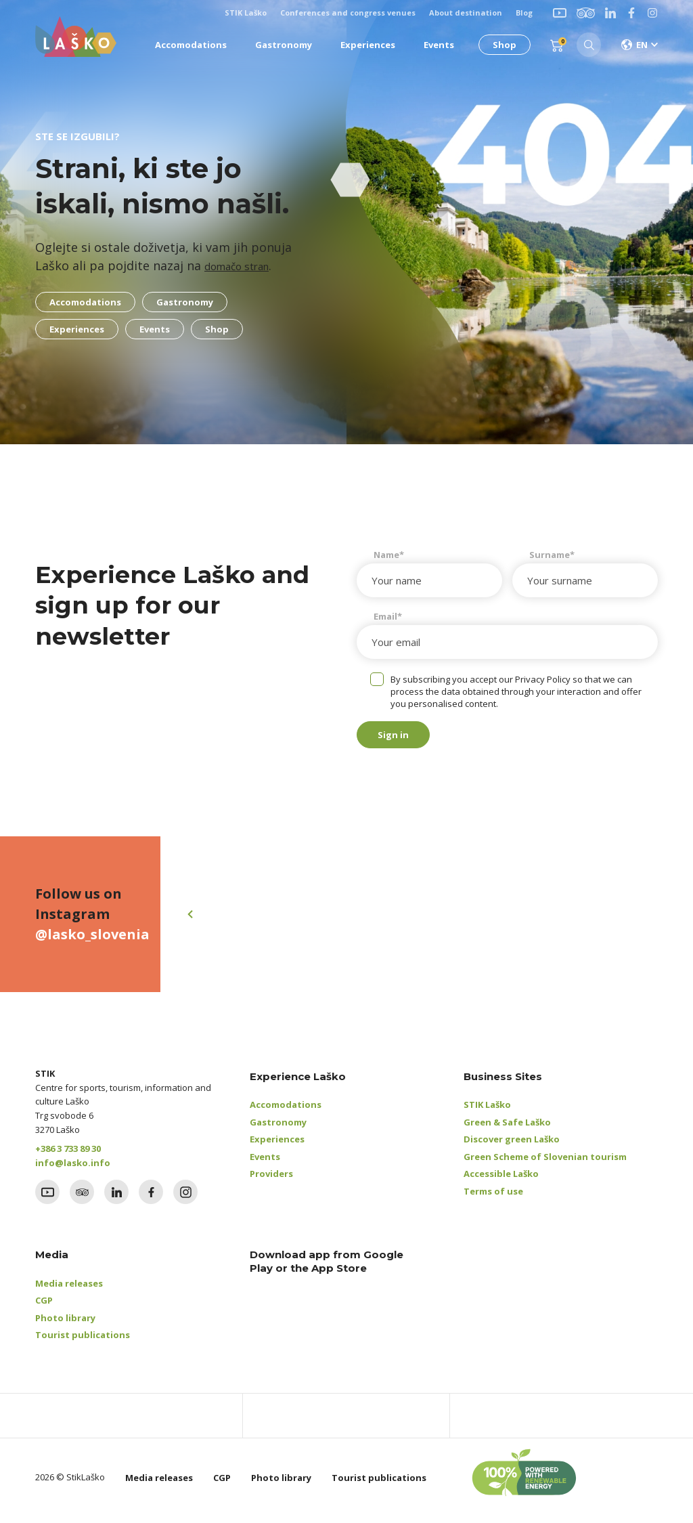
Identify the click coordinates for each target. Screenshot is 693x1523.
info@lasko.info (72, 1169)
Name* (389, 554)
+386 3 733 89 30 (68, 1155)
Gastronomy (278, 1129)
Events (265, 1163)
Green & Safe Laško (507, 1129)
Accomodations (285, 1111)
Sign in (406, 738)
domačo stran (245, 265)
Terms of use (493, 1198)
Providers (271, 1180)
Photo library (65, 1324)
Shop (499, 45)
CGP (44, 1307)
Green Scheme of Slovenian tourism (545, 1163)
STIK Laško (487, 1111)
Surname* (552, 554)
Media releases (69, 1290)
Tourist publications (82, 1341)
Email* (388, 616)
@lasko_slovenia (92, 941)
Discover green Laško (512, 1146)
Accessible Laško (501, 1180)
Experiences (277, 1146)
